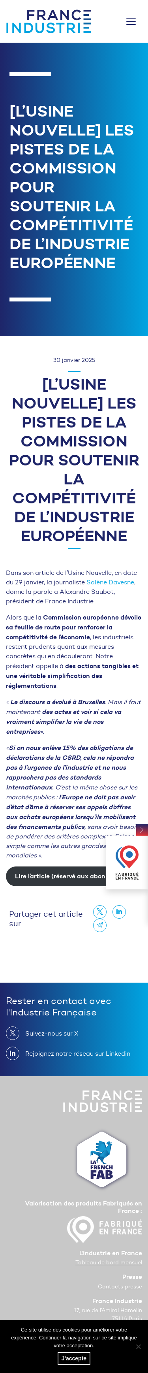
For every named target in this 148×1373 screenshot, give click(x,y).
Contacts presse (120, 1286)
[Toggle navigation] (131, 21)
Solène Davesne (110, 582)
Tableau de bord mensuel (108, 1262)
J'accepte (74, 1358)
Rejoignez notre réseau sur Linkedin (74, 1053)
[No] (138, 1346)
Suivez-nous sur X (49, 1033)
